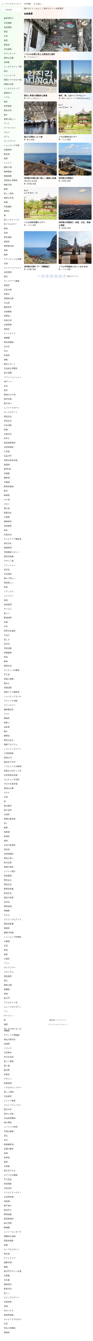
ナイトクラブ (10, 1258)
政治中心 (8, 1210)
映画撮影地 (9, 1144)
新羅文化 (8, 513)
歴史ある (8, 880)
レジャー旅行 (10, 871)
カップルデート (10, 412)
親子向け (8, 403)
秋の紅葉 (8, 862)
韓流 (6, 950)
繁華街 (7, 736)
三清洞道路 (9, 753)
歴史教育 (8, 976)
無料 (6, 255)
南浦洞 (7, 464)
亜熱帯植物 (9, 1315)
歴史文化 (8, 110)
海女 (6, 530)
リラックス (9, 591)
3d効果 (7, 1201)
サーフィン (9, 1015)
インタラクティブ (11, 88)
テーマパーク (10, 128)
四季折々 (8, 316)
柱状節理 (8, 604)
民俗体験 (8, 1184)
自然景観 (8, 27)
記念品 (7, 902)
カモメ (7, 504)
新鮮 (6, 827)
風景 (6, 1162)
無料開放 (8, 171)
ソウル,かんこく (31, 57)
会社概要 (27, 4)
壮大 (6, 1140)
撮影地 (7, 478)
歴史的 (7, 45)
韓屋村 (7, 928)
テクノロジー (10, 705)
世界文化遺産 (10, 631)
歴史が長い (9, 858)
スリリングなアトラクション (16, 919)
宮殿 (6, 1245)
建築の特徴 (9, 932)
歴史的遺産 (9, 1240)
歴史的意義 (9, 556)
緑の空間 (8, 1223)
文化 (6, 36)
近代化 (7, 569)
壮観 (6, 622)
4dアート (8, 381)
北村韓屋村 (9, 447)
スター (7, 714)
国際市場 (8, 1262)
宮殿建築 (8, 652)
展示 (6, 390)
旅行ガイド (29, 8)
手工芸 (7, 674)
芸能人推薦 (9, 679)
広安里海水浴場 (10, 775)
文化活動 (8, 425)
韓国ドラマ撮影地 (11, 692)
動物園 (7, 1227)
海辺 (6, 600)
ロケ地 (7, 499)
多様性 (7, 836)
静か (6, 115)
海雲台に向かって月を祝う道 (16, 771)
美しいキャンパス (11, 220)
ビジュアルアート (11, 1297)
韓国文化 (8, 666)
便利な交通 (9, 58)
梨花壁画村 (9, 1219)
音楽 (6, 587)
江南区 (7, 959)
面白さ (7, 683)
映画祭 (7, 495)
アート (7, 123)
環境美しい (9, 583)
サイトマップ (61, 1020)
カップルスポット (11, 1249)
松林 (6, 1153)
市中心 (7, 438)
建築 (6, 1267)
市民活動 (8, 648)
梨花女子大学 (10, 762)
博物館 (7, 911)
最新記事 (52, 1020)
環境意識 (8, 906)
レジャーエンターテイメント (16, 1232)
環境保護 (8, 1214)
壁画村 (7, 1332)
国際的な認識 (10, 1236)
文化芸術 (8, 574)
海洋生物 (8, 399)
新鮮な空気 (9, 198)
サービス (8, 609)
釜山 (6, 71)
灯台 (6, 351)
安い (6, 823)
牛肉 (6, 797)
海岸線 (7, 1157)
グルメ (7, 132)
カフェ (7, 136)
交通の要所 (9, 1149)
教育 (6, 189)
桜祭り (7, 722)
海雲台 (7, 294)
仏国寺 (7, 814)
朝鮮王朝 (8, 185)
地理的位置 (9, 298)
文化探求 (8, 1096)
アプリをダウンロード (11, 4)
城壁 (6, 1024)
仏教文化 (8, 434)
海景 (6, 158)
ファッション (10, 565)
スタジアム (9, 972)
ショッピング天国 (11, 145)
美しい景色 (9, 193)
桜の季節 (8, 1122)
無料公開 (8, 985)
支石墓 (7, 1280)
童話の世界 (9, 897)
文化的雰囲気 (10, 1118)
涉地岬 (7, 1044)
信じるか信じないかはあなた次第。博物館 (19, 1030)
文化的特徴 (9, 1197)
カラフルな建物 (10, 1175)
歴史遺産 (8, 237)
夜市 (6, 491)
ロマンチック (10, 53)
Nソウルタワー (10, 224)
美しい (7, 613)
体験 (6, 359)
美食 (6, 250)
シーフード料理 (10, 1127)
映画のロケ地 (10, 394)
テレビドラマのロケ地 (13, 1319)
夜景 (6, 40)
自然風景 (8, 526)
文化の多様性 (10, 845)
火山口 (7, 635)
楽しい (7, 1293)
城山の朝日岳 (10, 1039)
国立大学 (8, 1109)
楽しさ (7, 639)
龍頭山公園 (9, 788)
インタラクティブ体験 (13, 66)
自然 (6, 233)
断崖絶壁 (8, 618)
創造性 (7, 241)
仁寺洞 (7, 451)
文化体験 (8, 23)
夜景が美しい (10, 119)
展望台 (7, 211)
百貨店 (7, 1074)
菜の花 (7, 508)
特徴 (6, 429)
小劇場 (7, 941)
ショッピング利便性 (12, 937)
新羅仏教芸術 (10, 819)
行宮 (6, 1324)
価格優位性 (9, 709)
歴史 (6, 31)
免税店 (7, 329)
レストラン (9, 596)
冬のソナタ (9, 1310)
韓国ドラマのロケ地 (12, 80)
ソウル (7, 97)
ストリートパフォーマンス (15, 268)
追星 (6, 954)
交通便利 (8, 150)
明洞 (6, 994)
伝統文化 (8, 534)
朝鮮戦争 (8, 521)
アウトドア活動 (10, 701)
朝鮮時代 (8, 1284)
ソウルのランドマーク (13, 1087)
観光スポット (10, 364)
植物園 (7, 338)
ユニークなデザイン (12, 1007)
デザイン (8, 1079)
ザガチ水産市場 (10, 784)
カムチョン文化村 (11, 779)
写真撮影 (8, 206)
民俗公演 (8, 320)
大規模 (7, 517)
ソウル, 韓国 (65, 269)
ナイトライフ (10, 333)
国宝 (6, 276)
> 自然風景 (58, 8)
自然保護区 (9, 854)
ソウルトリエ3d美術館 (13, 766)
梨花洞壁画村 (10, 443)
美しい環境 (9, 1092)
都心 (6, 731)
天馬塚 (7, 1166)
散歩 (6, 101)
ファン (7, 963)
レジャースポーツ (11, 408)
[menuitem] (11, 3)
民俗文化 (8, 893)
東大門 (7, 998)
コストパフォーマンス (13, 1105)
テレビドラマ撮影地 (12, 539)
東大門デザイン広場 (12, 1271)
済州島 (7, 62)
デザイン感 (9, 561)
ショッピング (10, 75)
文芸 (6, 945)
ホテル (7, 915)
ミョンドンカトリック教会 (15, 749)
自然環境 (8, 272)
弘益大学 (8, 456)
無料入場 (8, 167)
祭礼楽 (7, 1254)
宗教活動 (8, 687)
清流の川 (8, 757)
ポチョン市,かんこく (33, 98)
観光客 (7, 1070)
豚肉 (6, 661)
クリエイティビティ (12, 1192)
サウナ (7, 792)
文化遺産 (8, 49)
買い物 (7, 1066)
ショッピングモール (12, 696)
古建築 (7, 482)
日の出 (7, 346)
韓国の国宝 (9, 867)
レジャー (8, 163)
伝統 (6, 263)
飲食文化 (8, 1289)
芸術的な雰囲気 (10, 180)
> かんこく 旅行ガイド (44, 8)
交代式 (7, 644)
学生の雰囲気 (10, 1328)
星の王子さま (10, 1170)
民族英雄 (8, 1083)
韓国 (6, 202)
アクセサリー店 (10, 1002)
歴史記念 (8, 884)
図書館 (7, 989)
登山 (6, 1135)
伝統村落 (8, 1302)
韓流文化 (8, 416)
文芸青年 (8, 1052)
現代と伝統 (9, 1114)
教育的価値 (9, 486)
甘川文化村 (9, 1057)
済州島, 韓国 (30, 269)
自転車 (7, 727)
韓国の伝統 (9, 84)
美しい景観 (9, 1061)
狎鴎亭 (7, 718)
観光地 (7, 154)
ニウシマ (8, 1048)
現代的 (7, 849)
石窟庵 (7, 1275)
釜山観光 (8, 806)
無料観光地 (9, 246)
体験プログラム (10, 744)
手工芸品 (8, 1179)
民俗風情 (8, 876)
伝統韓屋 (8, 324)
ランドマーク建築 (11, 281)
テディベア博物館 (11, 1035)
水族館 (7, 473)
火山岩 (7, 303)
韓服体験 (8, 176)
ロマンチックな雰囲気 (13, 259)
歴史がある (9, 740)
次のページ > (72, 276)
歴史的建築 (9, 342)
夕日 (6, 626)
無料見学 (8, 307)
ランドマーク (10, 141)
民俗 (6, 657)
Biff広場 (7, 469)
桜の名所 (8, 810)
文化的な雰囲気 (10, 368)
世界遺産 (8, 106)
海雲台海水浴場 (10, 460)
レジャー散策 (10, 1101)
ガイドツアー (10, 967)
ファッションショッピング (15, 377)
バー (6, 1011)
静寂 (6, 228)
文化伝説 (8, 1188)
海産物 (7, 832)
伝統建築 (8, 311)
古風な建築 (9, 1131)
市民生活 (8, 421)
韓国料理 (8, 548)
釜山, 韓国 (29, 140)
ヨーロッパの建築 (11, 670)
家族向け (8, 93)
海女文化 (8, 543)
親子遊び (8, 1205)
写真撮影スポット (11, 552)
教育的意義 (9, 889)
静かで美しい (10, 578)
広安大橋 (8, 290)
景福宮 (7, 285)
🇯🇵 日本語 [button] (38, 4)
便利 (6, 841)
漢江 (6, 980)
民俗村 (7, 355)
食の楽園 (8, 373)
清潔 (6, 1306)
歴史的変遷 (9, 924)
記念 (6, 386)
